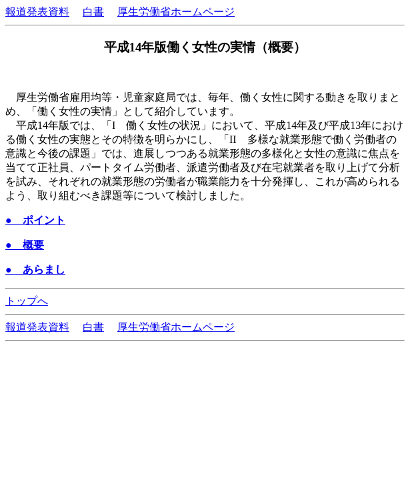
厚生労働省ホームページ (176, 11)
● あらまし (35, 269)
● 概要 (24, 245)
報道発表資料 (37, 11)
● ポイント (35, 220)
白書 (93, 11)
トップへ (26, 301)
